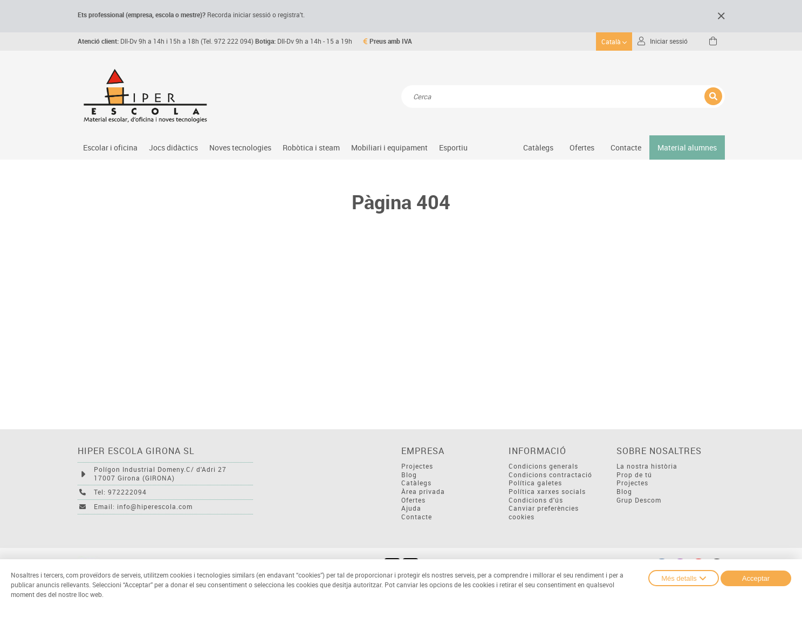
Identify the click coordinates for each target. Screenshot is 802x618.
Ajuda (411, 508)
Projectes (417, 466)
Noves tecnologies (240, 147)
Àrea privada (423, 491)
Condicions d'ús (536, 500)
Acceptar (756, 578)
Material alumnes (687, 147)
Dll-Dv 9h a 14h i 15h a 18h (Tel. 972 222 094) (165, 41)
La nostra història (646, 466)
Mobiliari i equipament (389, 147)
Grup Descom (638, 500)
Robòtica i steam (311, 147)
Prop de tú (634, 475)
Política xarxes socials (547, 491)
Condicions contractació (550, 475)
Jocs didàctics (173, 147)
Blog (409, 475)
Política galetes (535, 483)
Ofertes (413, 500)
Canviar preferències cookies (544, 512)
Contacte (626, 147)
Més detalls (683, 578)
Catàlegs (538, 147)
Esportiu (453, 147)
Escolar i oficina (110, 147)
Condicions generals (543, 466)
